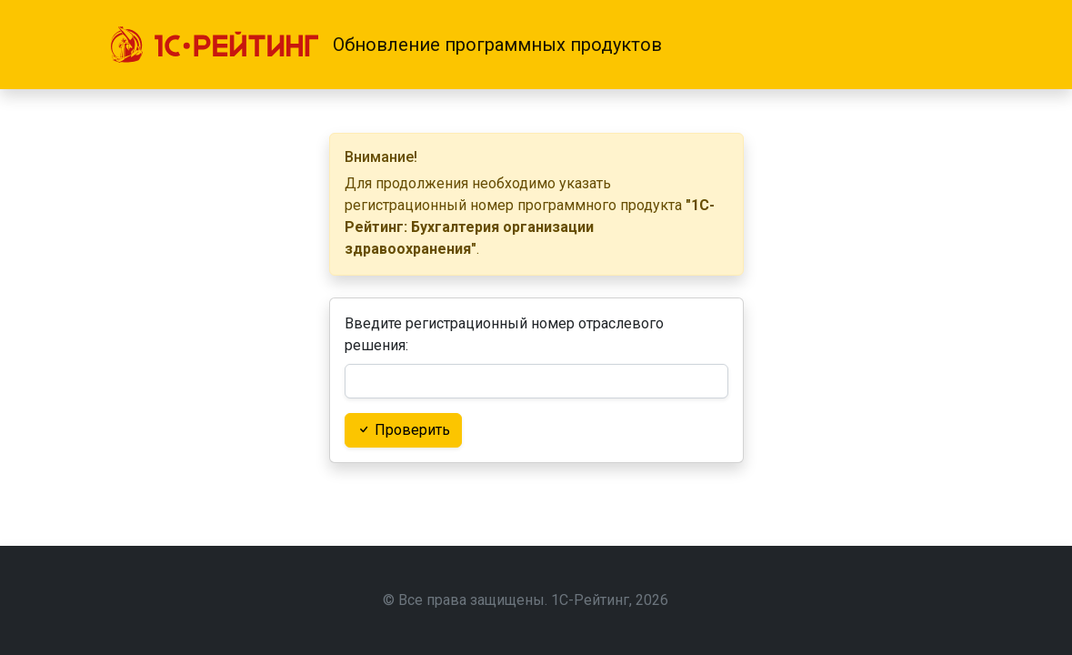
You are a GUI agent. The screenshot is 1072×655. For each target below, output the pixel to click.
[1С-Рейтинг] (214, 44)
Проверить (403, 429)
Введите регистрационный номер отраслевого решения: (504, 334)
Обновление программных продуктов (497, 44)
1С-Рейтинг (590, 600)
